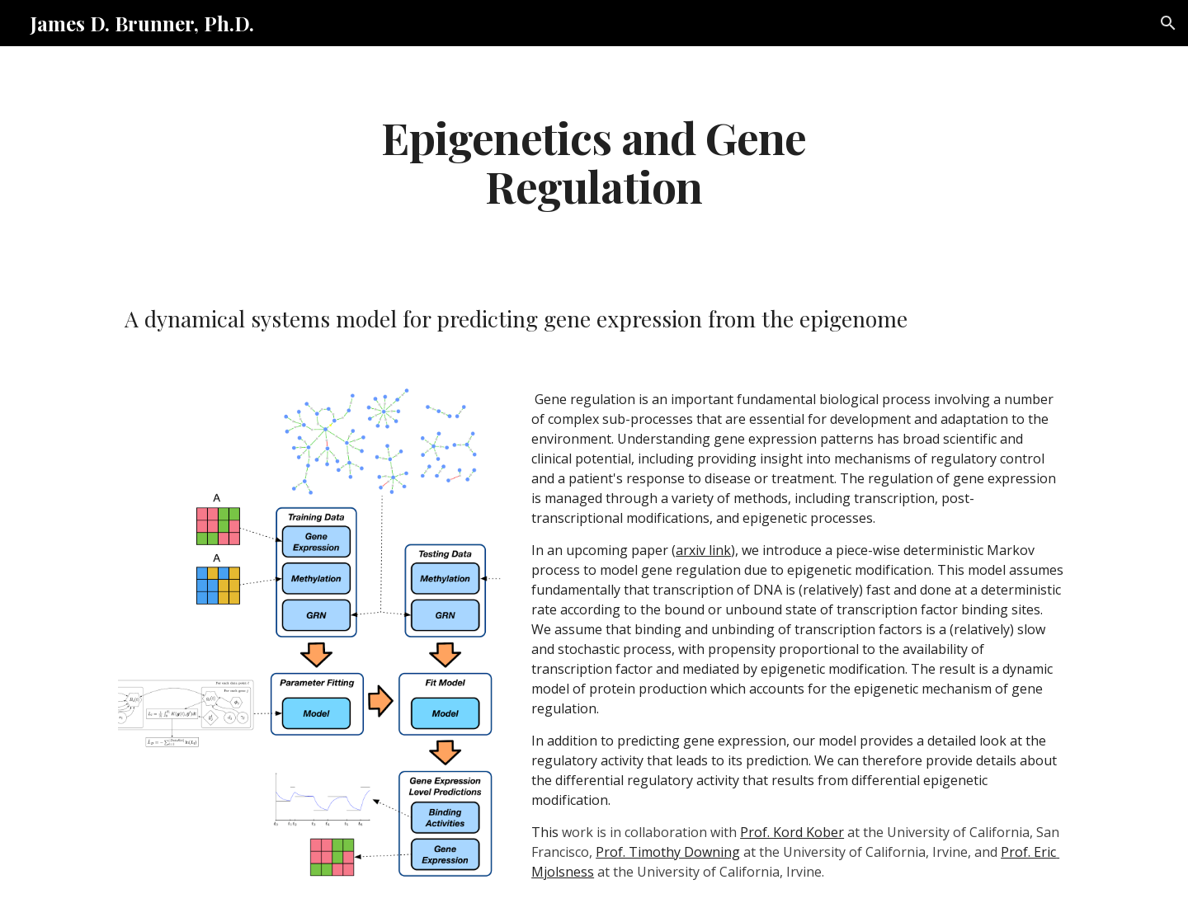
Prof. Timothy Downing (668, 852)
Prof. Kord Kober (792, 832)
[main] (594, 160)
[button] (1168, 23)
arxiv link (703, 550)
